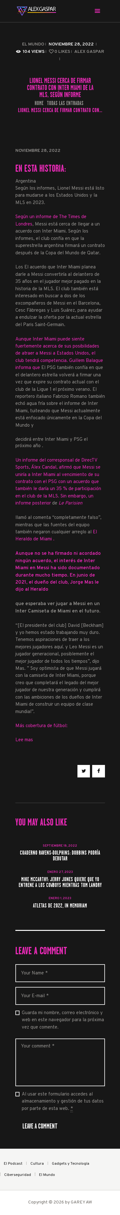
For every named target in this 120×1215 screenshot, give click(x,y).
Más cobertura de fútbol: (41, 726)
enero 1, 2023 (60, 898)
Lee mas (24, 740)
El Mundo (33, 44)
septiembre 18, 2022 (60, 846)
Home (39, 103)
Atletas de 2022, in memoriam (60, 906)
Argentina (25, 181)
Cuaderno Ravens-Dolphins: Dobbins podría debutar (60, 856)
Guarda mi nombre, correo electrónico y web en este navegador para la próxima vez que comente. (63, 1020)
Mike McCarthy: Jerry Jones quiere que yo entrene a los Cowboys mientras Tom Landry (60, 882)
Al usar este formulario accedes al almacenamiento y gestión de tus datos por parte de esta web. (63, 1101)
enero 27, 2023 (60, 872)
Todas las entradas (65, 103)
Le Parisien (70, 503)
